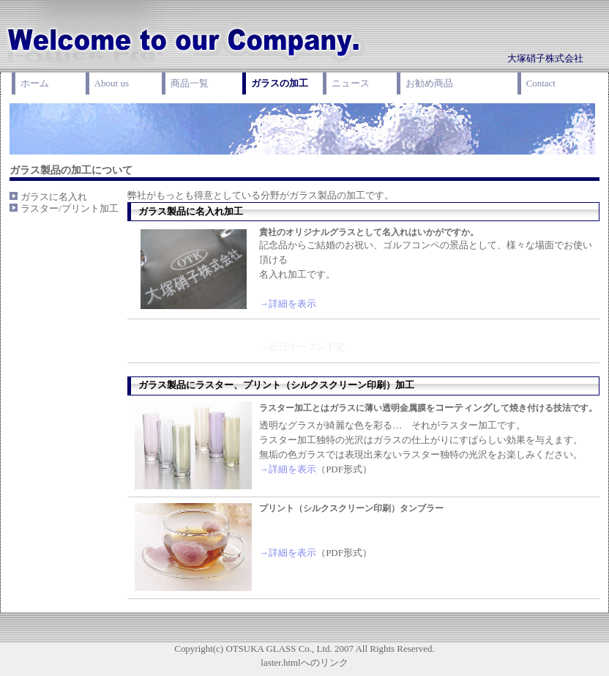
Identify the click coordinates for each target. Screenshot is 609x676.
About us (111, 83)
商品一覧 (190, 83)
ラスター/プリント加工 (69, 208)
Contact (541, 83)
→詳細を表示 (287, 303)
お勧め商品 (429, 83)
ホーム (34, 83)
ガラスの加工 (279, 83)
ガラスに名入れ (53, 196)
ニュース (351, 83)
